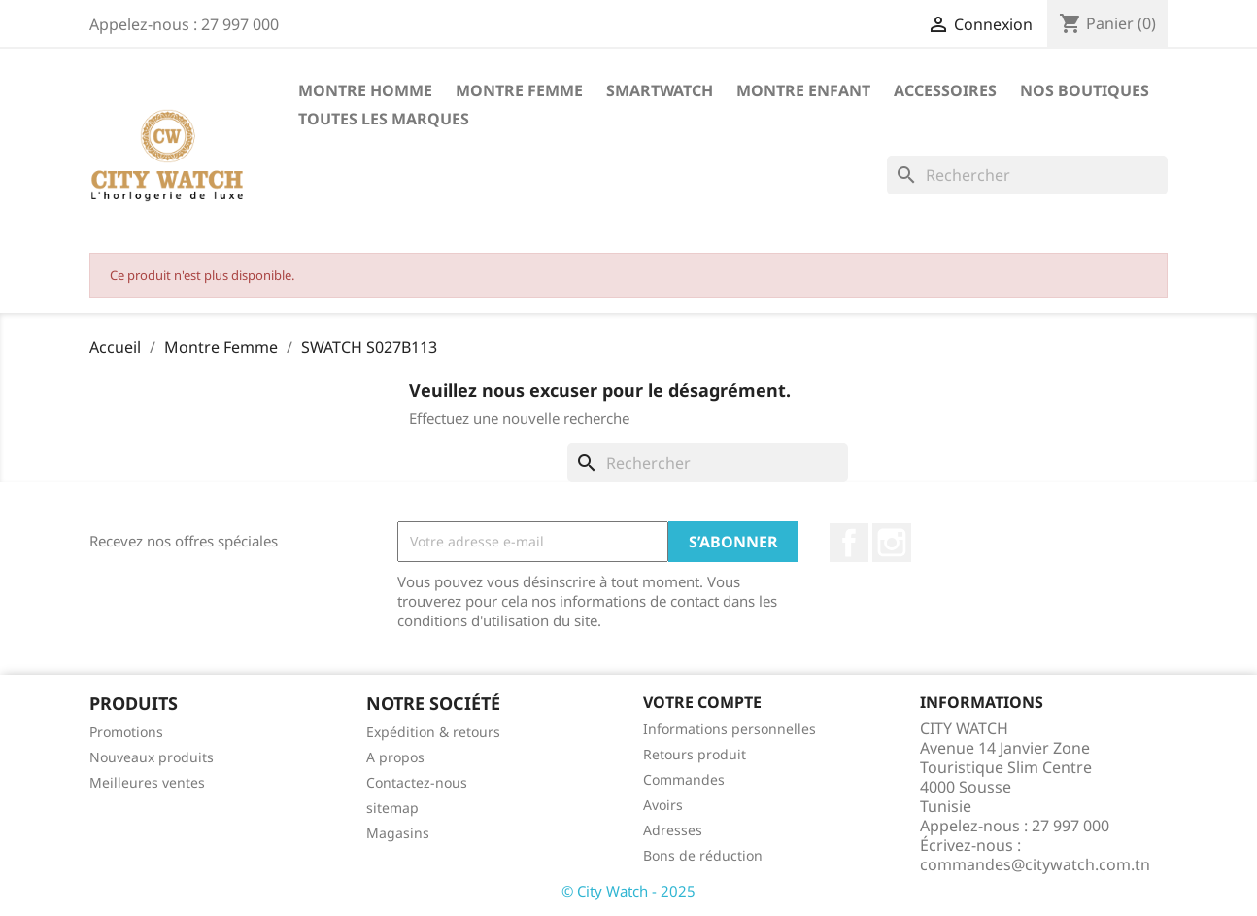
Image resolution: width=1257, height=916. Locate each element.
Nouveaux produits (151, 757)
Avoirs (663, 804)
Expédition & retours (433, 731)
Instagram (891, 542)
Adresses (672, 830)
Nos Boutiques (1084, 90)
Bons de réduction (703, 855)
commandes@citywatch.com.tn (1035, 864)
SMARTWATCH (659, 90)
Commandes (684, 779)
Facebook (849, 542)
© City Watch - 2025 (628, 890)
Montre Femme (519, 90)
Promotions (126, 731)
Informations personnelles (729, 729)
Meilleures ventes (147, 782)
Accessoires (945, 90)
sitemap (392, 807)
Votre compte (702, 702)
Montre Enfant (803, 90)
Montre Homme (365, 90)
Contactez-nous (416, 782)
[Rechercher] (1027, 175)
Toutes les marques (383, 118)
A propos (395, 757)
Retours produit (694, 754)
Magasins (397, 833)
